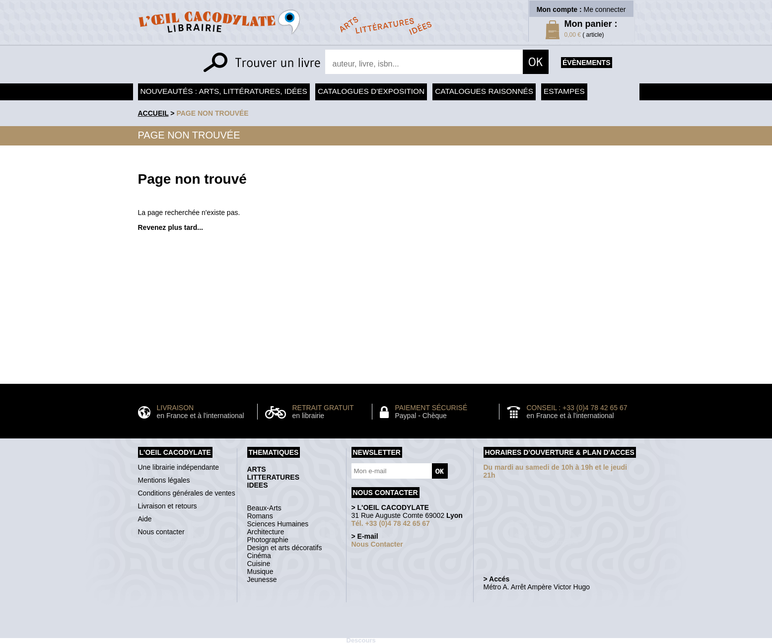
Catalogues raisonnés (484, 91)
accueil (153, 113)
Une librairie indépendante (178, 467)
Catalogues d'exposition (371, 91)
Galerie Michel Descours (373, 636)
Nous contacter (161, 532)
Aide (145, 519)
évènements (586, 63)
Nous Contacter (377, 544)
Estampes (564, 91)
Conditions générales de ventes (186, 493)
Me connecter (605, 9)
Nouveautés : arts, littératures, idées (223, 91)
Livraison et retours (167, 506)
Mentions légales (164, 480)
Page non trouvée (212, 113)
